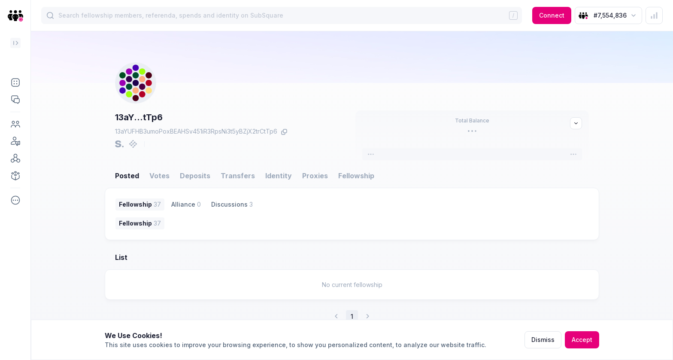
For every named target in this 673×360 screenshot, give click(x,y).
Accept (582, 339)
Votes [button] (159, 175)
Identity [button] (278, 175)
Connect (551, 15)
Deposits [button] (195, 175)
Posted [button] (127, 175)
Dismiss (543, 339)
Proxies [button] (315, 175)
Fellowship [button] (356, 175)
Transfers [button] (238, 175)
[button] (15, 82)
